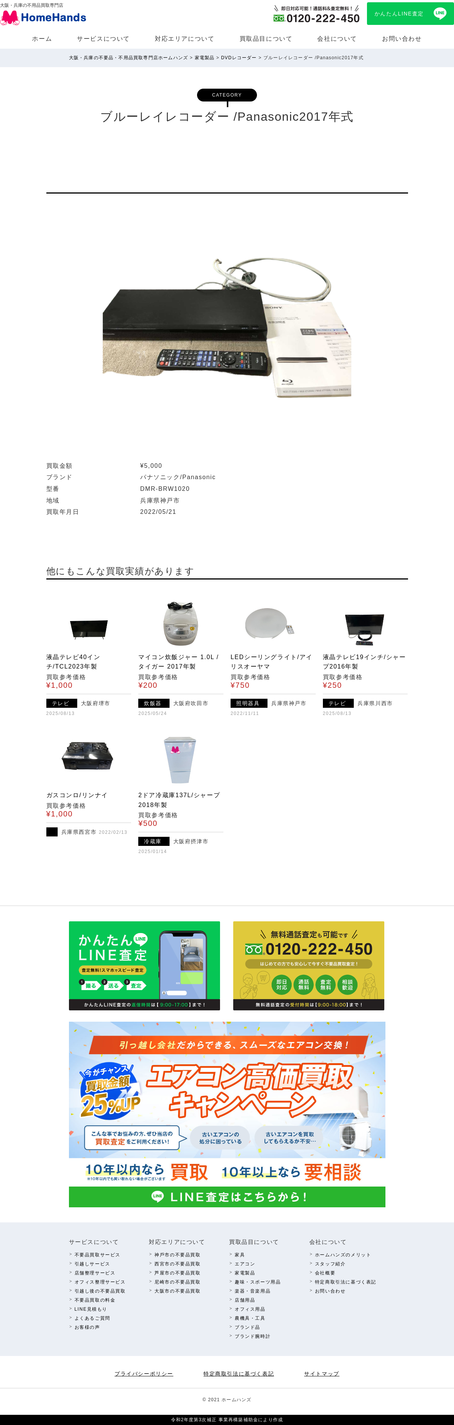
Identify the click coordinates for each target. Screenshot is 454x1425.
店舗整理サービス (95, 1273)
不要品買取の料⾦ (95, 1300)
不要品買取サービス (98, 1254)
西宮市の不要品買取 (177, 1264)
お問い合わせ (402, 38)
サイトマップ (321, 1373)
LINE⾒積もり (91, 1309)
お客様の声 (87, 1327)
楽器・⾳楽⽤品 (253, 1291)
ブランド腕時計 (253, 1336)
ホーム (42, 38)
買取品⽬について (266, 38)
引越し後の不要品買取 (100, 1291)
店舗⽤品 (245, 1300)
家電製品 (245, 1273)
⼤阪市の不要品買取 (177, 1291)
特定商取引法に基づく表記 (345, 1282)
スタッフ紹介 (330, 1264)
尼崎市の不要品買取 (177, 1282)
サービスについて (103, 38)
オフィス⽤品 (250, 1309)
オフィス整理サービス (100, 1282)
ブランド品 (247, 1327)
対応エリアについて (184, 38)
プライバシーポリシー (144, 1373)
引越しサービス (92, 1264)
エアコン (245, 1264)
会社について (337, 38)
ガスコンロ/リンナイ (77, 795)
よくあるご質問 (92, 1318)
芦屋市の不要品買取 (177, 1273)
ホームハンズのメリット (343, 1254)
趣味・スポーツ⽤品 (258, 1282)
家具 (240, 1254)
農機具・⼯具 (250, 1318)
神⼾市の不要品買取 (177, 1254)
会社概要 (325, 1273)
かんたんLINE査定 (399, 14)
